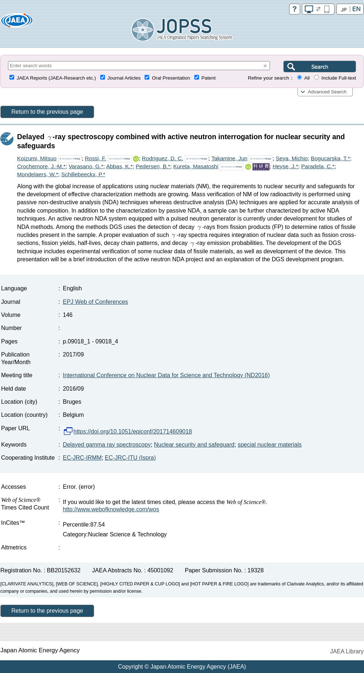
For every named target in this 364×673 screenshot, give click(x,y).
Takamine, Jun (229, 158)
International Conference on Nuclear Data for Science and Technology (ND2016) (166, 375)
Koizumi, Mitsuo (37, 158)
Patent (209, 78)
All (307, 78)
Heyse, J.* (285, 166)
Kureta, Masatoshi (195, 166)
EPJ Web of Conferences (95, 302)
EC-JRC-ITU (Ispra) (130, 458)
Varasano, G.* (86, 166)
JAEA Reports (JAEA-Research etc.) (56, 78)
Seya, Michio (292, 158)
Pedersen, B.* (153, 166)
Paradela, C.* (318, 166)
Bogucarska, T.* (330, 158)
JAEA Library (347, 651)
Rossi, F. (95, 158)
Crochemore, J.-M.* (41, 166)
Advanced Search (327, 91)
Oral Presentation (171, 78)
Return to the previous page (47, 112)
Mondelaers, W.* (37, 174)
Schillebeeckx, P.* (83, 174)
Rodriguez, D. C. (162, 158)
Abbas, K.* (119, 166)
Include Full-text (338, 78)
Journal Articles (124, 78)
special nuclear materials (270, 445)
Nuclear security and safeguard (194, 445)
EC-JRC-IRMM (82, 458)
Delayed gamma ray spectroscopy (107, 445)
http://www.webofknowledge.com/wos (111, 509)
